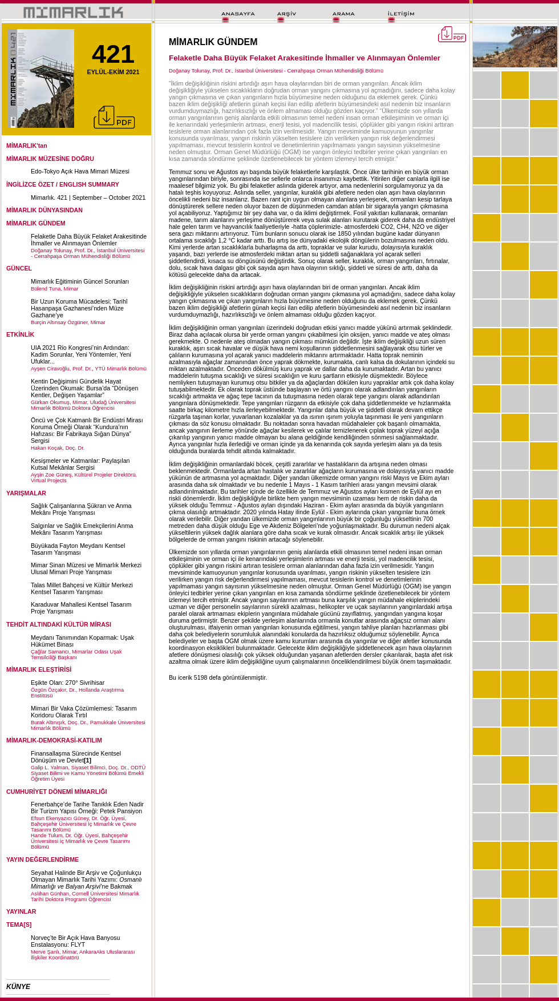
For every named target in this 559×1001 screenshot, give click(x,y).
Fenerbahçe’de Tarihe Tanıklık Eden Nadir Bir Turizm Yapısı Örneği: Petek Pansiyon (87, 807)
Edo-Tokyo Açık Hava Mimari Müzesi (80, 171)
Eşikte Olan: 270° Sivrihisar (67, 682)
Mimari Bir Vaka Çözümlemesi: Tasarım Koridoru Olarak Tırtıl (84, 712)
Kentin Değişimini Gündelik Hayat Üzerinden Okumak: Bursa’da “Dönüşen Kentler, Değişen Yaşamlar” (84, 388)
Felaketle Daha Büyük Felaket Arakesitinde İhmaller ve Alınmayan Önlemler (89, 240)
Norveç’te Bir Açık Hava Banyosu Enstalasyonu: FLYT (75, 941)
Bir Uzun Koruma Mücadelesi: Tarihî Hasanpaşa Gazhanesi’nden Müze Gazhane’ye (79, 308)
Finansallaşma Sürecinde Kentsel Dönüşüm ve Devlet (76, 757)
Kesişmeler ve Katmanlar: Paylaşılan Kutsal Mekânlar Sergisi (80, 464)
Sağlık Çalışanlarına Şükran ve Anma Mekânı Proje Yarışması (81, 509)
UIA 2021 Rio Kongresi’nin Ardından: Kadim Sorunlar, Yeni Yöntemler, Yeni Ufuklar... (81, 354)
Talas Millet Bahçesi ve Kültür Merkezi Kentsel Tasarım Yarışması (82, 588)
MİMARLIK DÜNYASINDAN (44, 210)
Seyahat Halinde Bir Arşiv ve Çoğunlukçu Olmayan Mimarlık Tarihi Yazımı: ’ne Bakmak (86, 879)
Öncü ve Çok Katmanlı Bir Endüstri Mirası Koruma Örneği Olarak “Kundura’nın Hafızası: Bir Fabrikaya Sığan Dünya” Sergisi (87, 430)
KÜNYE (18, 987)
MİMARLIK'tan (26, 145)
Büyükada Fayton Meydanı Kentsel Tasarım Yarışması (78, 549)
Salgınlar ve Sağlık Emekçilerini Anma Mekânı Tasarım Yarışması (82, 529)
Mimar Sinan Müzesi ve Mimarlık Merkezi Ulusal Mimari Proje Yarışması (86, 568)
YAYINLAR (21, 911)
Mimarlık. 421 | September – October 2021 (88, 197)
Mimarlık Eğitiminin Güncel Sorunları (80, 281)
